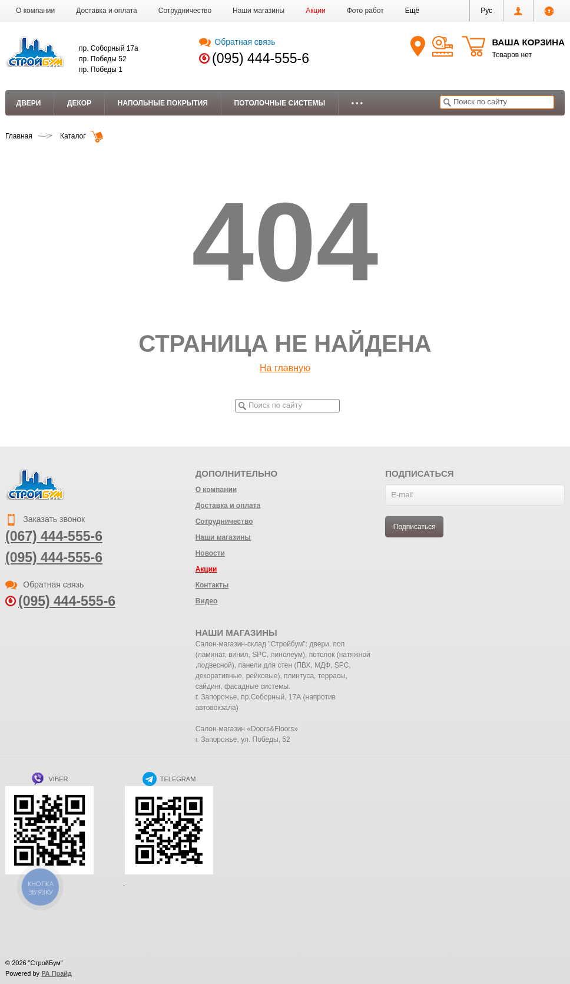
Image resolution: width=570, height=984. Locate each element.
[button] (412, 10)
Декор (79, 103)
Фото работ (365, 10)
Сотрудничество (184, 10)
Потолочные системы (280, 103)
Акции (316, 10)
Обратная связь (237, 42)
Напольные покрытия (163, 103)
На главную (285, 368)
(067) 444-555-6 (53, 536)
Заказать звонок (45, 519)
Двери (28, 103)
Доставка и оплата (106, 10)
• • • (357, 103)
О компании (35, 10)
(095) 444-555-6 (260, 58)
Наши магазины (258, 10)
